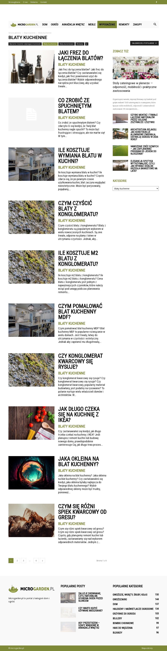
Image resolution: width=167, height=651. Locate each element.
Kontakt (43, 2)
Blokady (80, 44)
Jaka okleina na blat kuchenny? (78, 462)
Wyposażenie (107, 24)
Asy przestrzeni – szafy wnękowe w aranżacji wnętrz (89, 625)
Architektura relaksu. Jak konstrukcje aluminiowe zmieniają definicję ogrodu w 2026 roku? (144, 134)
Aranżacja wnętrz (73, 24)
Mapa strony (147, 648)
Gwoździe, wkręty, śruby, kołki (130, 594)
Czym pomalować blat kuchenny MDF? (80, 311)
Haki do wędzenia (122, 628)
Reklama (34, 2)
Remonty (124, 24)
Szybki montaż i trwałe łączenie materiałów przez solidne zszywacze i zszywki (144, 118)
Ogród (54, 24)
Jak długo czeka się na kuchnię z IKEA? (79, 414)
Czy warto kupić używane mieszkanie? (90, 609)
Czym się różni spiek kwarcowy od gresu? (82, 512)
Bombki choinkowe (123, 623)
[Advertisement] (83, 12)
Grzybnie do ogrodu (124, 613)
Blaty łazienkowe (66, 44)
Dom (44, 24)
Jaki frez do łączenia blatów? (80, 56)
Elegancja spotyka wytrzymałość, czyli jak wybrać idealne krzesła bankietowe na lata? (144, 166)
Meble (92, 24)
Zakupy (137, 24)
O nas (25, 2)
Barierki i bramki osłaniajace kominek (25, 44)
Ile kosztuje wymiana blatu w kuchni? (80, 155)
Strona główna (14, 2)
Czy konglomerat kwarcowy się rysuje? (80, 361)
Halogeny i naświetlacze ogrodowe (133, 609)
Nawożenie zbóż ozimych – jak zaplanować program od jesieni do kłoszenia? (144, 150)
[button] (155, 24)
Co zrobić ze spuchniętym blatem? (74, 106)
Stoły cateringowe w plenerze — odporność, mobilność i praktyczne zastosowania (135, 87)
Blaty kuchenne (50, 44)
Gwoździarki (120, 599)
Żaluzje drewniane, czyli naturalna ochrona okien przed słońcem (90, 597)
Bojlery (117, 618)
